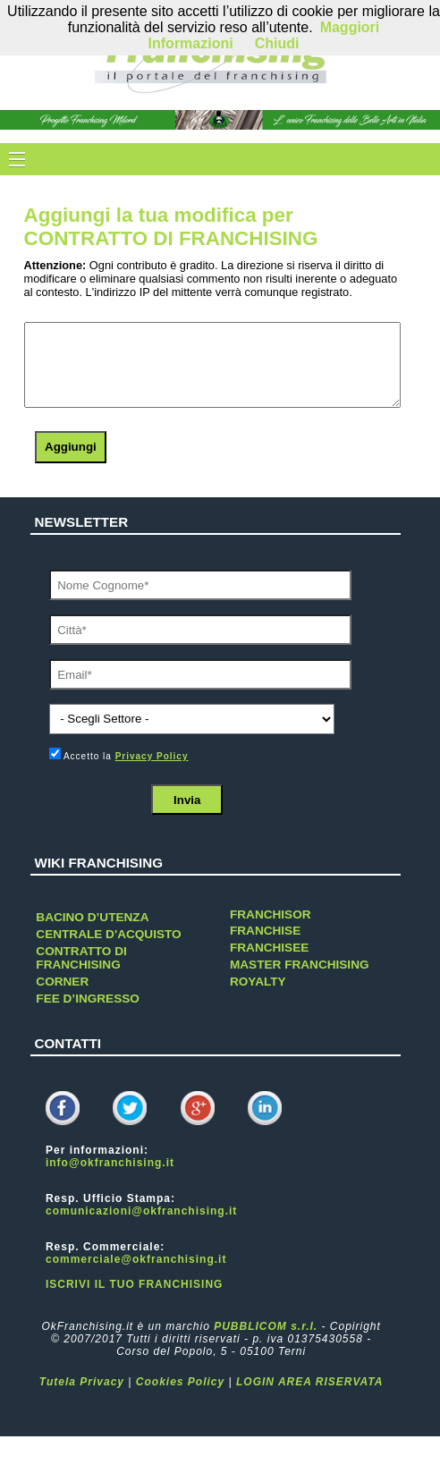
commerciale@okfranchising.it (136, 1259)
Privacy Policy (152, 756)
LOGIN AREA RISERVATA (309, 1382)
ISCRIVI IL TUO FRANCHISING (134, 1284)
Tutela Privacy (81, 1382)
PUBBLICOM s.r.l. (265, 1326)
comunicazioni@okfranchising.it (141, 1211)
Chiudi (277, 43)
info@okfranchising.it (110, 1162)
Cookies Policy (180, 1382)
